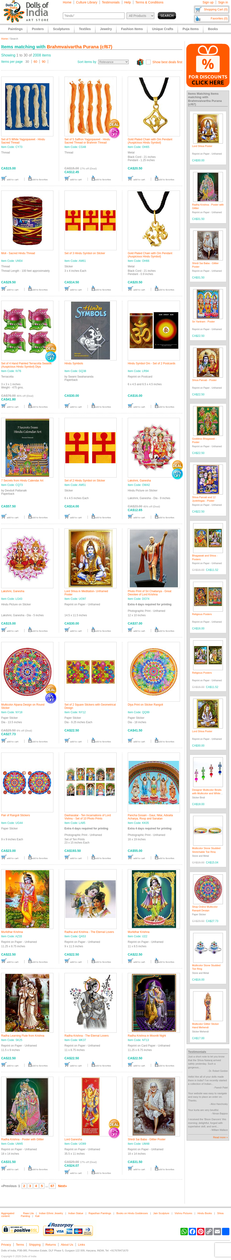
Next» (62, 1186)
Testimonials (111, 2)
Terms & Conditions (149, 2)
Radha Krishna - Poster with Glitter (22, 1139)
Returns (51, 1244)
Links (81, 1244)
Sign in (223, 2)
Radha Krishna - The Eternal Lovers (86, 1035)
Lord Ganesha (73, 1139)
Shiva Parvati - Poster (204, 380)
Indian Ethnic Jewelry (51, 1213)
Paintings (15, 29)
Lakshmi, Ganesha (139, 480)
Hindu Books (205, 1213)
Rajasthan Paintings (99, 1213)
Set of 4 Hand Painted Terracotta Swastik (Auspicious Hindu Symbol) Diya (26, 365)
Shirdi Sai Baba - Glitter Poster (146, 1139)
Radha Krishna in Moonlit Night (147, 1035)
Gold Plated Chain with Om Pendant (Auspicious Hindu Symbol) (150, 141)
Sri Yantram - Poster (203, 321)
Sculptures (61, 29)
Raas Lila (28, 1213)
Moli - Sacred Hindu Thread (18, 253)
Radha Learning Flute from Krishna (22, 1035)
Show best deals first (167, 62)
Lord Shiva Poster (202, 146)
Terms (20, 1244)
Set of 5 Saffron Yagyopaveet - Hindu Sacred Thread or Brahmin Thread (87, 141)
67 (52, 1186)
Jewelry (106, 29)
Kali (37, 1216)
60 (35, 61)
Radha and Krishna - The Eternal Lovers (89, 932)
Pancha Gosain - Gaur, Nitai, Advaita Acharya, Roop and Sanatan (150, 817)
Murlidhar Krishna (12, 932)
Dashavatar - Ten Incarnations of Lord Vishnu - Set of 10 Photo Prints (87, 817)
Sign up (208, 2)
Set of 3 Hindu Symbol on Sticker (84, 253)
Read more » (220, 1137)
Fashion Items (132, 29)
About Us (67, 1244)
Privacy (6, 1244)
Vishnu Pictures (183, 1213)
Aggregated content (7, 1214)
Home (67, 2)
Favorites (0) (219, 18)
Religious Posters (202, 614)
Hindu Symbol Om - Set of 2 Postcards (151, 363)
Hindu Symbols (73, 363)
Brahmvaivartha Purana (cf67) (79, 46)
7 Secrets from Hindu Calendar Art (22, 480)
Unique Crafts (162, 29)
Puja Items (190, 29)
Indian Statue (75, 1213)
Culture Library (86, 2)
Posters (38, 29)
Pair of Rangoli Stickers (15, 815)
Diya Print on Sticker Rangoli (145, 704)
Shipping (35, 1244)
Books (213, 29)
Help (127, 2)
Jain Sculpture (161, 1213)
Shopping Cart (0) (216, 9)
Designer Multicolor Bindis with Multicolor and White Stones (207, 793)
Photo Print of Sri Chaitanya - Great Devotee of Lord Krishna (149, 593)
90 (44, 61)
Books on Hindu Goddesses (132, 1213)
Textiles (85, 29)
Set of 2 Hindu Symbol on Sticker (84, 480)
